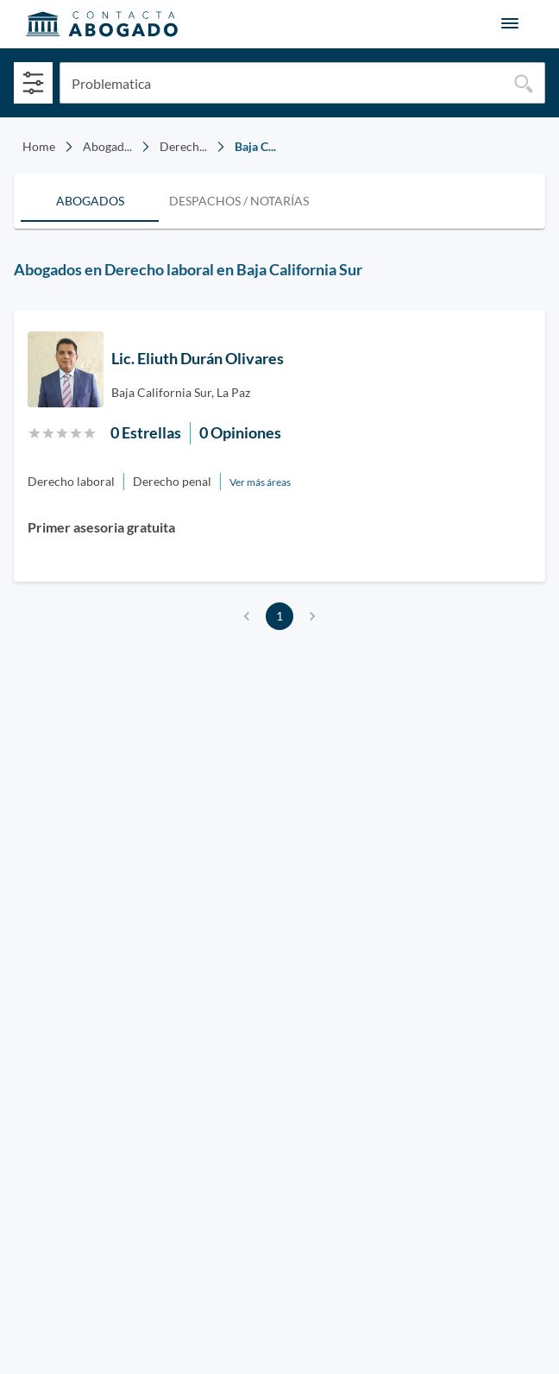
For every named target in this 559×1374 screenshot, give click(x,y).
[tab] (90, 201)
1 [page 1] (279, 616)
